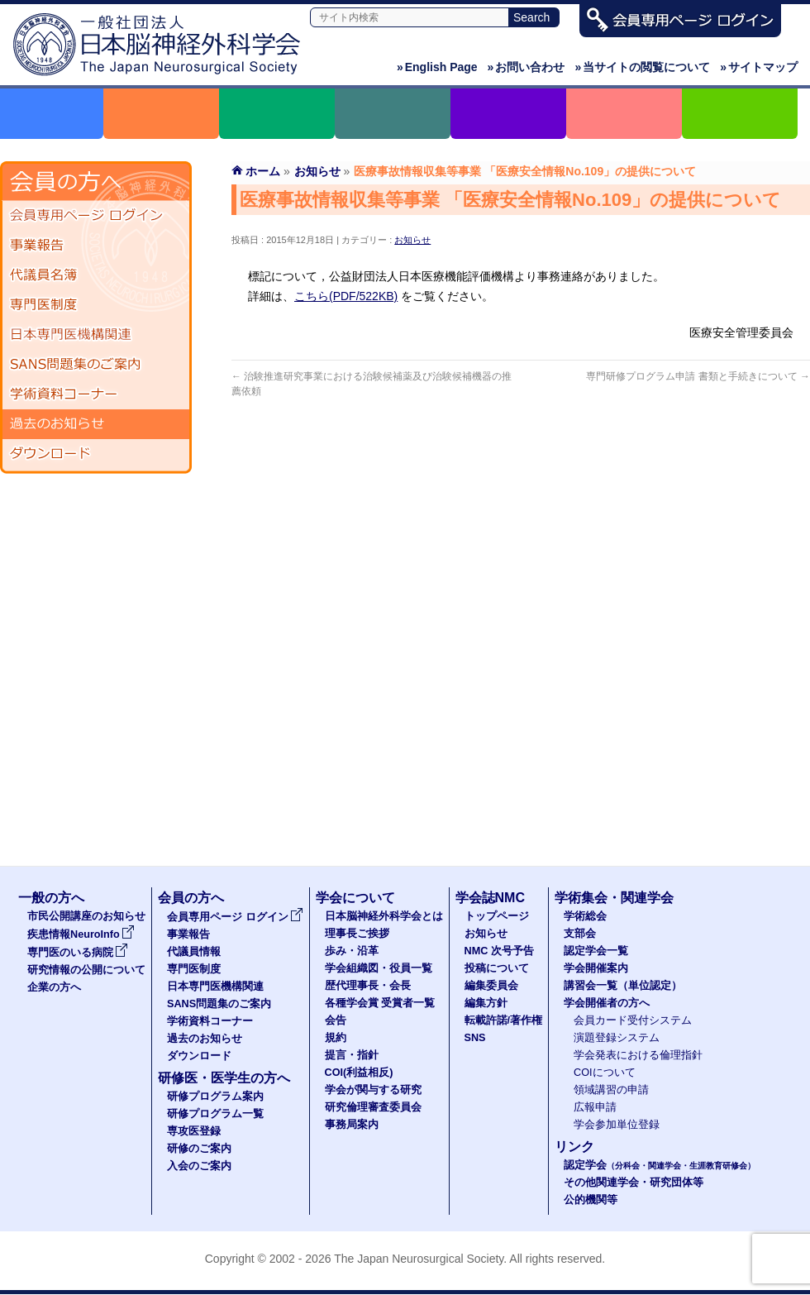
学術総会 (585, 916)
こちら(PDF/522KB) (346, 296)
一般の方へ (51, 898)
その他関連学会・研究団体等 (633, 1182)
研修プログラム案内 (215, 1096)
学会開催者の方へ (607, 1003)
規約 (335, 1038)
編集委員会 (491, 986)
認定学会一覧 (596, 951)
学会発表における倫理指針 (638, 1055)
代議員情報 (194, 952)
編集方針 (486, 1003)
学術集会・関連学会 (614, 898)
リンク (574, 1147)
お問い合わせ (526, 67)
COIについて (605, 1072)
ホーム (262, 171)
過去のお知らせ (96, 424)
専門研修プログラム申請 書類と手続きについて (698, 376)
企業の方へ (54, 987)
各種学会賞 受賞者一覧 (380, 1003)
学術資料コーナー (96, 394)
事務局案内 (352, 1124)
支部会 (580, 933)
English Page (437, 67)
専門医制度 (96, 305)
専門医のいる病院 (77, 952)
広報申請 (595, 1107)
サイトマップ (759, 67)
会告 (335, 1020)
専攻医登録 (194, 1131)
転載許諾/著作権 (504, 1020)
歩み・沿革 (352, 951)
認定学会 (659, 1165)
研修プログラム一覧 (215, 1114)
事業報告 (96, 245)
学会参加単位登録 (617, 1124)
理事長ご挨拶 (357, 933)
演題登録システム (617, 1038)
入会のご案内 (199, 1166)
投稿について (497, 968)
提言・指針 (352, 1055)
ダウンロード (96, 454)
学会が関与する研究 (373, 1090)
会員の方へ (191, 898)
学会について (355, 898)
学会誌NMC (490, 898)
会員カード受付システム (633, 1020)
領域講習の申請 (611, 1090)
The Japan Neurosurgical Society (418, 1258)
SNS (475, 1038)
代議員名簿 (96, 275)
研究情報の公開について (86, 970)
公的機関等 (590, 1200)
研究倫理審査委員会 (373, 1107)
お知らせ (412, 240)
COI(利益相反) (359, 1072)
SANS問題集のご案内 (96, 365)
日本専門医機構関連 (96, 335)
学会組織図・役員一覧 (378, 968)
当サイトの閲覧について (642, 67)
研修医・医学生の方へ (224, 1078)
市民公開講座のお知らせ (86, 916)
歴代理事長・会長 (368, 986)
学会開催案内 (596, 968)
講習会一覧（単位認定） (623, 986)
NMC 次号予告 (499, 951)
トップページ (497, 916)
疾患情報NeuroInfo (81, 934)
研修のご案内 (199, 1148)
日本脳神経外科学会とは (384, 916)
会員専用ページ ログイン (96, 216)
